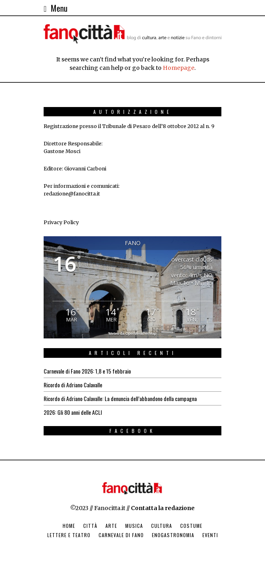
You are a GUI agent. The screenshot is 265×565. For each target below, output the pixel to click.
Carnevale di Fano (121, 534)
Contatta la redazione (163, 508)
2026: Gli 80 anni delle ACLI (73, 412)
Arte (111, 525)
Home (69, 525)
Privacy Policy (61, 222)
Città (90, 525)
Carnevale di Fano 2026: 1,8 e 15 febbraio (87, 371)
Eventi (210, 534)
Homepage (178, 67)
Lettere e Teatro (68, 534)
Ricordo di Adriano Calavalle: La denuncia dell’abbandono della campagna (120, 398)
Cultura (161, 525)
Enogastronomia (173, 534)
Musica (134, 525)
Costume (191, 525)
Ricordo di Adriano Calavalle (73, 384)
